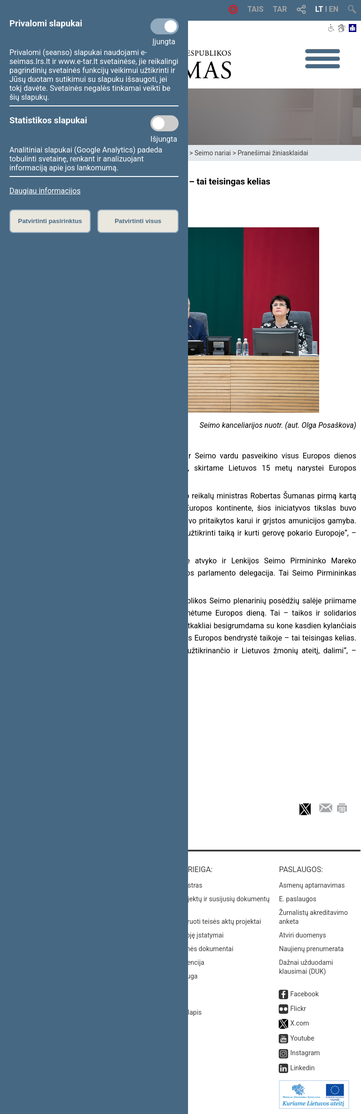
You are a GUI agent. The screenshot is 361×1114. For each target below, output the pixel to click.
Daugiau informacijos (44, 190)
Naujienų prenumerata (311, 949)
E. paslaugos (297, 899)
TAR (280, 9)
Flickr (298, 1008)
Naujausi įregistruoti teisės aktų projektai (201, 921)
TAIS (255, 9)
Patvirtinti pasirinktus (50, 220)
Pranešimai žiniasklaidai (272, 153)
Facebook (304, 994)
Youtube (302, 1038)
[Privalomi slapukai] (164, 26)
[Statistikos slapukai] (164, 123)
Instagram (305, 1053)
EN (333, 9)
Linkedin (302, 1068)
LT (319, 9)
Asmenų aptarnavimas (312, 885)
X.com (299, 1023)
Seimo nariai (213, 153)
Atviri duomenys (302, 935)
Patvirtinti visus (138, 220)
